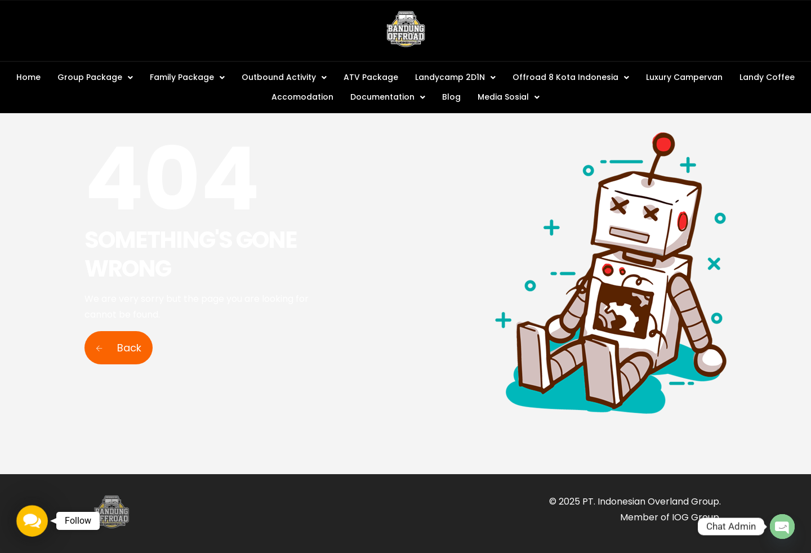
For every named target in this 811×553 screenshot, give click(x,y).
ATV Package (371, 77)
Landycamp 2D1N (455, 77)
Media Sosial (509, 96)
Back (118, 348)
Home (28, 77)
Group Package (95, 77)
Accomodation (302, 96)
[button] (95, 77)
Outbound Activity (284, 77)
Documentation (387, 96)
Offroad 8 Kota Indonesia (571, 77)
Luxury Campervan (684, 77)
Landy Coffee (767, 77)
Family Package (187, 77)
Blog (451, 96)
